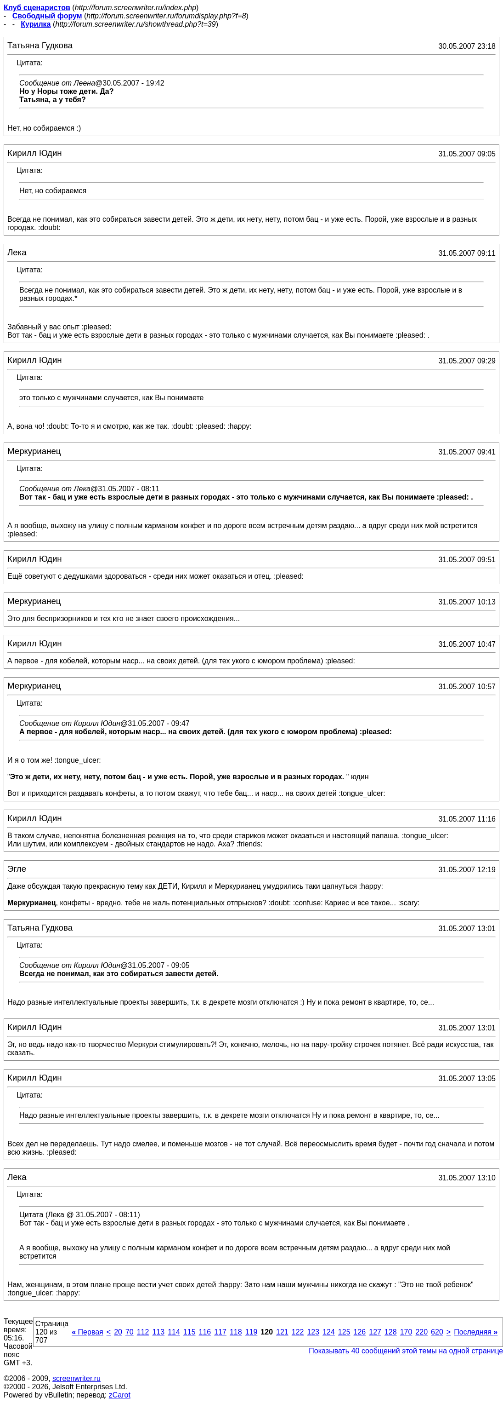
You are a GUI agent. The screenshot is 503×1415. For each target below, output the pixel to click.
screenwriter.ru (76, 1378)
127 (375, 1332)
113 (158, 1332)
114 (174, 1332)
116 (205, 1332)
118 (236, 1332)
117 (220, 1332)
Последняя (475, 1332)
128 (390, 1332)
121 (282, 1332)
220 (421, 1332)
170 (406, 1332)
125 (344, 1332)
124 (328, 1332)
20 (118, 1332)
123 (313, 1332)
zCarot (119, 1395)
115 (189, 1332)
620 (437, 1332)
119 (251, 1332)
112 (143, 1332)
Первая (87, 1332)
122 (298, 1332)
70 (129, 1332)
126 (360, 1332)
